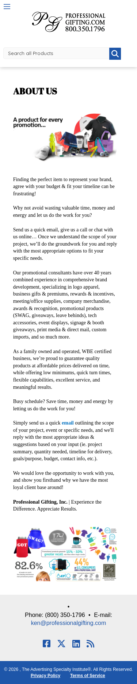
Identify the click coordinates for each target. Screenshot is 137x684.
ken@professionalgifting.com (68, 623)
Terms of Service (87, 675)
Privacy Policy (45, 675)
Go (115, 54)
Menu (7, 6)
